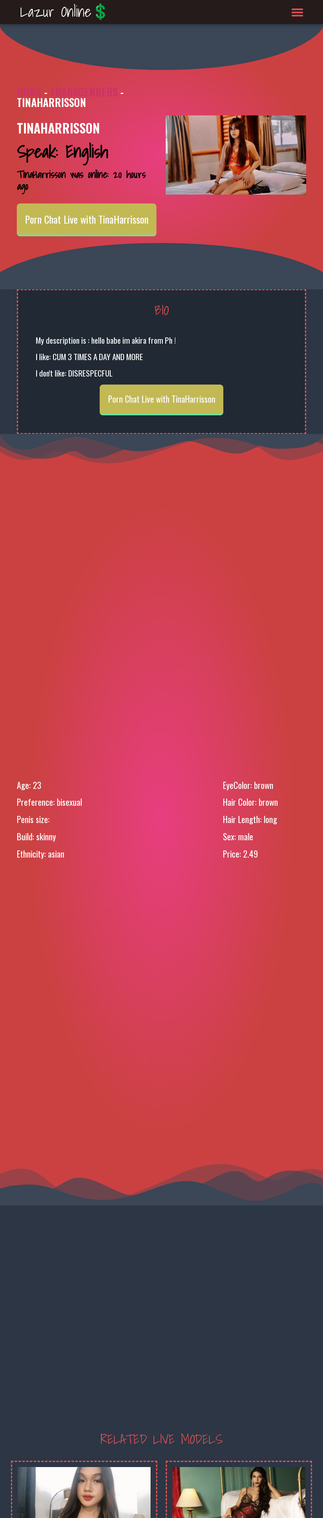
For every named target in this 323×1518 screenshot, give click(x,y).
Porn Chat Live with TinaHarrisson (86, 219)
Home (29, 91)
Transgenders (84, 91)
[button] (297, 12)
